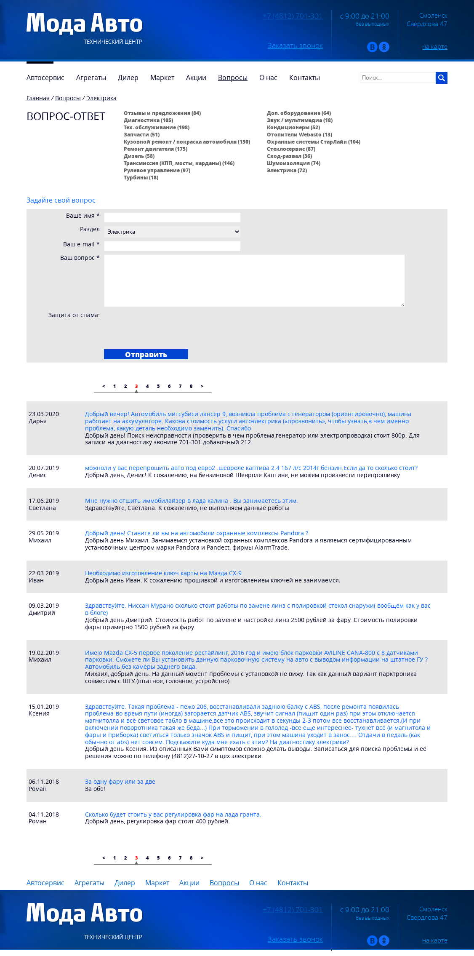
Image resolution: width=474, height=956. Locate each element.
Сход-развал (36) (289, 156)
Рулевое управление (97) (157, 170)
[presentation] (170, 328)
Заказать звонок (295, 45)
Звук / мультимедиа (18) (300, 120)
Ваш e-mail (81, 244)
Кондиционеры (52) (293, 127)
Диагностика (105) (148, 120)
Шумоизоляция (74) (293, 163)
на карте (434, 46)
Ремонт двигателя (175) (155, 148)
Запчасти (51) (142, 134)
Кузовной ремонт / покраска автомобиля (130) (187, 141)
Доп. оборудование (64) (299, 113)
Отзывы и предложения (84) (162, 113)
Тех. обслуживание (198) (156, 127)
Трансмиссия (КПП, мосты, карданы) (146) (179, 163)
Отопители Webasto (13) (299, 134)
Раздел (90, 229)
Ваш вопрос (80, 258)
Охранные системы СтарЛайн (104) (313, 141)
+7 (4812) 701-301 (293, 16)
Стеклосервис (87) (291, 148)
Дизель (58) (139, 156)
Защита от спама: (74, 315)
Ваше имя (83, 215)
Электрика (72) (287, 170)
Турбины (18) (141, 177)
